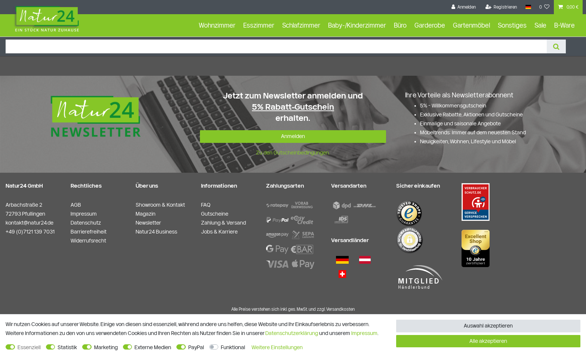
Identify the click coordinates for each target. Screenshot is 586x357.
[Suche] (556, 46)
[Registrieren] (501, 7)
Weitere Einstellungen (277, 347)
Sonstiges (512, 25)
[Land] (528, 7)
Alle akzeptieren (488, 341)
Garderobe (429, 25)
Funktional (233, 347)
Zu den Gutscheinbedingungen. (293, 153)
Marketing (106, 347)
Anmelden (293, 136)
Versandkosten (340, 309)
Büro (400, 25)
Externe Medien (153, 347)
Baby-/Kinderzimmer (357, 25)
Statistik (67, 347)
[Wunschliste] (544, 7)
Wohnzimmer (217, 25)
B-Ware (564, 25)
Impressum (364, 333)
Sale (540, 25)
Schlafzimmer (301, 25)
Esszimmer (258, 25)
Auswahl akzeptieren (488, 326)
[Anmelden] (463, 7)
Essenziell (29, 347)
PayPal (196, 347)
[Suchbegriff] (276, 46)
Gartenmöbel (471, 25)
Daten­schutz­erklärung (291, 333)
